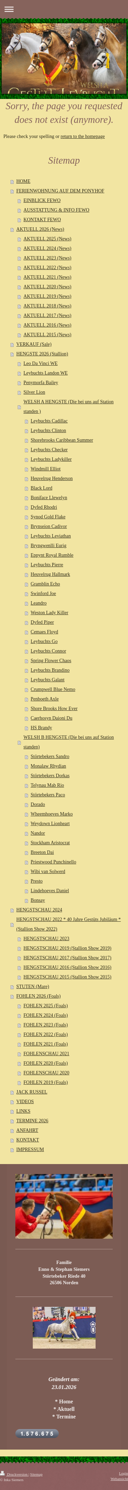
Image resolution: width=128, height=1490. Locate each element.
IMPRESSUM (30, 1149)
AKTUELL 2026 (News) (40, 229)
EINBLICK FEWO (42, 200)
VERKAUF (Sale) (34, 344)
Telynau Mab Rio (47, 785)
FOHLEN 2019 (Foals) (46, 1082)
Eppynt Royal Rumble (52, 555)
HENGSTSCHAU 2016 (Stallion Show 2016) (67, 967)
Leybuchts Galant (48, 679)
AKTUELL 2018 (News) (47, 305)
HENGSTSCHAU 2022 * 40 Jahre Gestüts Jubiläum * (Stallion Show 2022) (68, 924)
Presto (37, 881)
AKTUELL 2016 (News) (47, 325)
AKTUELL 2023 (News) (47, 258)
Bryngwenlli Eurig (49, 545)
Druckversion (14, 1474)
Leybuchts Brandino (50, 670)
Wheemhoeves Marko (52, 814)
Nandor (38, 833)
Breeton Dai (42, 852)
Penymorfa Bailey (41, 382)
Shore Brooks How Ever (54, 708)
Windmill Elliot (46, 468)
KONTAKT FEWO (42, 219)
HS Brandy (41, 727)
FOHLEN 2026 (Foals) (38, 996)
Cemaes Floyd (44, 631)
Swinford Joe (43, 593)
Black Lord (41, 488)
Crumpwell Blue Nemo (53, 689)
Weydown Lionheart (50, 823)
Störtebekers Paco (48, 794)
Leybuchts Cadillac (49, 421)
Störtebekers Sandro (50, 756)
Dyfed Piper (42, 622)
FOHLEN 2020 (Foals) (46, 1063)
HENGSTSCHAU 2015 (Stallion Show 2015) (67, 977)
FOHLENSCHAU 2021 (46, 1053)
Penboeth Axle (45, 699)
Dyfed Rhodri (44, 507)
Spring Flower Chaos (51, 660)
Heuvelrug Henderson (52, 478)
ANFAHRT (27, 1130)
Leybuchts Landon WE (46, 373)
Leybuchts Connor (48, 651)
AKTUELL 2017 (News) (47, 315)
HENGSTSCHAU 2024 (39, 909)
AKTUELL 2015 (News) (47, 334)
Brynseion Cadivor (49, 526)
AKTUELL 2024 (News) (47, 248)
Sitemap (36, 1474)
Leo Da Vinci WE (41, 363)
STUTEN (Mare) (32, 986)
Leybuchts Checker (49, 449)
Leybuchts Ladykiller (51, 459)
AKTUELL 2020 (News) (47, 286)
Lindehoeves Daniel (50, 890)
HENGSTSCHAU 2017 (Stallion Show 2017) (67, 957)
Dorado (38, 804)
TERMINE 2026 (32, 1120)
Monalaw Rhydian (48, 766)
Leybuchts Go (44, 641)
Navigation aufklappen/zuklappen (64, 9)
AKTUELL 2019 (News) (47, 296)
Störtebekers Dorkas (50, 775)
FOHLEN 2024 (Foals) (46, 1015)
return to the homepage (83, 136)
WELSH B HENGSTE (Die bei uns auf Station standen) (69, 742)
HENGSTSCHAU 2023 (46, 938)
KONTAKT (27, 1139)
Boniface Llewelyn (49, 497)
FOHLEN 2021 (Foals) (46, 1044)
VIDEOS (25, 1101)
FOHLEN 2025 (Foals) (46, 1005)
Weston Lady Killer (49, 612)
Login (123, 1473)
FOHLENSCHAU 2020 (46, 1072)
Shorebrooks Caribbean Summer (62, 440)
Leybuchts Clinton (48, 430)
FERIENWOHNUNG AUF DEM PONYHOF (60, 190)
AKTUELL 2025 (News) (47, 238)
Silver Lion (34, 392)
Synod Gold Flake (48, 516)
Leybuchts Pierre (47, 564)
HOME (23, 181)
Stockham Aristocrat (50, 842)
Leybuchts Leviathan (51, 536)
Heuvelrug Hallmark (50, 574)
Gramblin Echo (45, 583)
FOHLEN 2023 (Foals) (46, 1024)
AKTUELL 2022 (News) (47, 267)
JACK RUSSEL (31, 1092)
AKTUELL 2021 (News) (47, 277)
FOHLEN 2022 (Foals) (46, 1034)
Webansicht (119, 1479)
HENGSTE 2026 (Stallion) (42, 353)
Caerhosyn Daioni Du (51, 718)
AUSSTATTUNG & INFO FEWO (56, 210)
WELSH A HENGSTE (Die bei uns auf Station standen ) (69, 406)
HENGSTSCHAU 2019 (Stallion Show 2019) (67, 948)
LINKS (23, 1111)
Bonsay (38, 900)
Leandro (39, 603)
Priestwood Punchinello (53, 861)
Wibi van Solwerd (48, 871)
